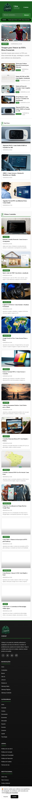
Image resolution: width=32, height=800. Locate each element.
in (12, 655)
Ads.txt (3, 676)
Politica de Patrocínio (7, 758)
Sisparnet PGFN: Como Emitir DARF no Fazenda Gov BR (23, 109)
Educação (18, 70)
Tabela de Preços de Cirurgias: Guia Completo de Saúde (23, 87)
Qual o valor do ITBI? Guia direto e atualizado (15, 273)
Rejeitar (5, 796)
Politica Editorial (5, 783)
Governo (6, 236)
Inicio (2, 667)
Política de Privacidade (11, 792)
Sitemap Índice (5, 686)
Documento (18, 113)
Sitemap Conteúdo (6, 692)
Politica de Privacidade (7, 755)
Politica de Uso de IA (6, 748)
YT (16, 655)
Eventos (3, 727)
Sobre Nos (4, 776)
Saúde (17, 80)
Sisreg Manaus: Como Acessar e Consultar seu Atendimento (22, 98)
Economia (6, 270)
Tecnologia (6, 302)
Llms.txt (3, 679)
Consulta (6, 369)
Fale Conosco (5, 780)
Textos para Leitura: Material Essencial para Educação (22, 65)
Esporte (5, 43)
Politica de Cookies (6, 761)
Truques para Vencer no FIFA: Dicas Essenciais (19, 19)
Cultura (5, 402)
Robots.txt (4, 683)
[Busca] (12, 15)
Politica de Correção (6, 752)
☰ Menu (26, 7)
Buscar (26, 15)
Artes (2, 704)
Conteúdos (4, 670)
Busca (3, 673)
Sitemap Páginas (5, 689)
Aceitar (14, 796)
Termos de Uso (5, 765)
